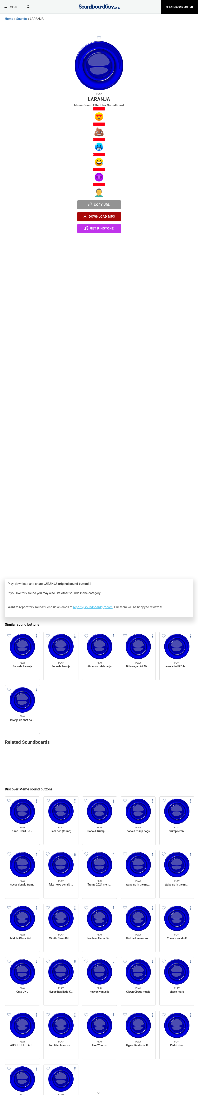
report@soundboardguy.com (93, 607)
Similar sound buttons (22, 624)
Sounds (21, 19)
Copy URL (99, 204)
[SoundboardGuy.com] (99, 6)
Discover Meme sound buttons (29, 789)
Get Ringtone (99, 228)
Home (9, 19)
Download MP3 (99, 216)
